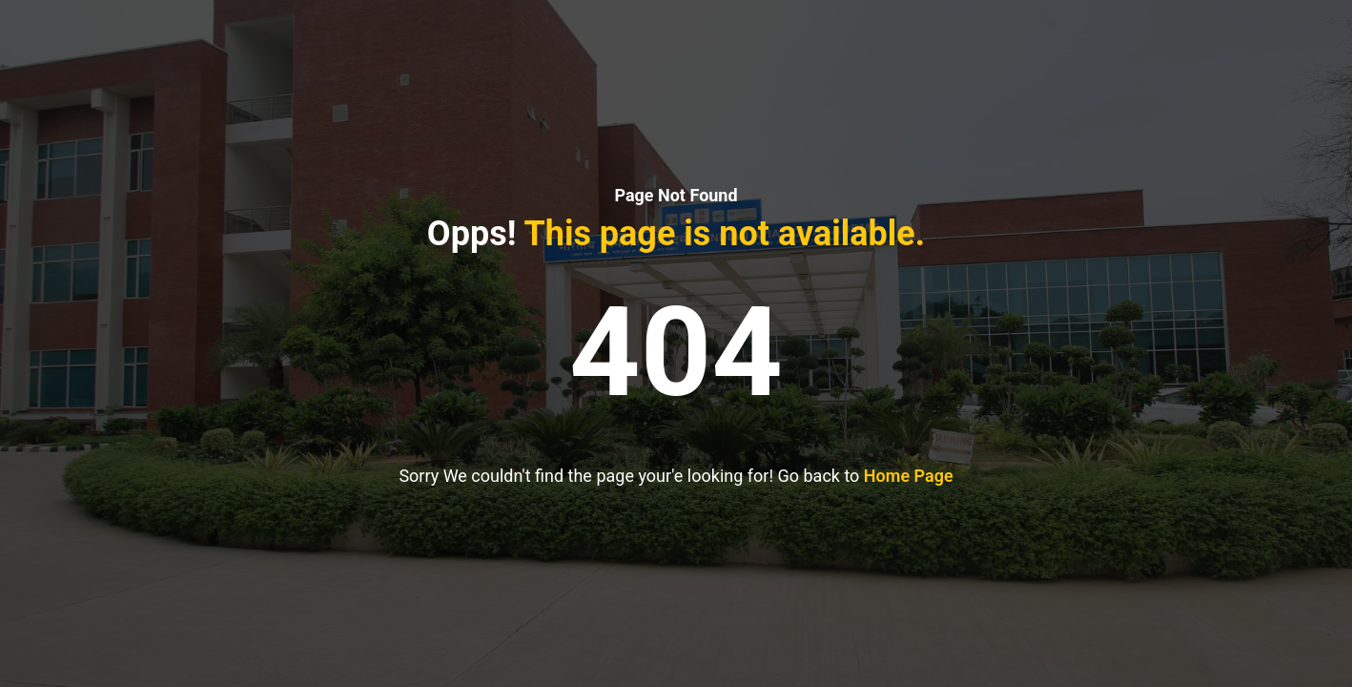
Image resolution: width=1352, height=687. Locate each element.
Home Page (908, 476)
